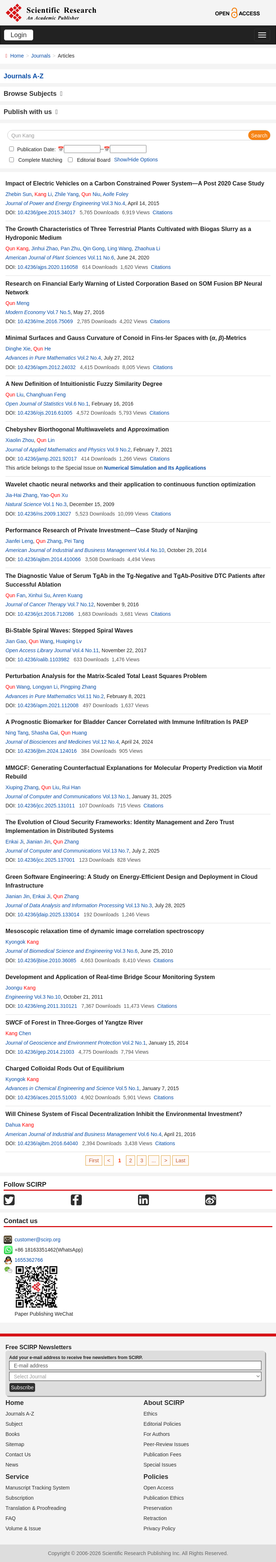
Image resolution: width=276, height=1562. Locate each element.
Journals (40, 56)
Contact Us (18, 1454)
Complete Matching (40, 160)
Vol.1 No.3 (55, 504)
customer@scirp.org (37, 1239)
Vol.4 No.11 (85, 650)
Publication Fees (162, 1454)
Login (19, 35)
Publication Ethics (163, 1498)
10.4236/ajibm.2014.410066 (49, 559)
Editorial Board (94, 160)
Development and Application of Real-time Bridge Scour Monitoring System (110, 977)
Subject (14, 1424)
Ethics (150, 1414)
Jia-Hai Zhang (21, 495)
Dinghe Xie (18, 349)
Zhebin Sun (18, 194)
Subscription (19, 1498)
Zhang (48, 541)
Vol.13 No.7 (116, 851)
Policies (155, 1476)
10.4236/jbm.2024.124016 (47, 751)
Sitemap (14, 1444)
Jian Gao (15, 641)
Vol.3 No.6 (126, 951)
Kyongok (22, 942)
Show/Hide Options (136, 160)
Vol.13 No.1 (116, 796)
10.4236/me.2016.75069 (45, 321)
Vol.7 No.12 (81, 604)
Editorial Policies (162, 1424)
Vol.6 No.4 (150, 1134)
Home (17, 56)
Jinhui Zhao (44, 248)
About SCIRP (163, 1402)
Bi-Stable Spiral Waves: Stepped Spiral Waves (69, 630)
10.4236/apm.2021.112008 (48, 705)
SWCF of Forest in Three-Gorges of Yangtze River (74, 1022)
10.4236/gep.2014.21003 (46, 1052)
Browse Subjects (33, 93)
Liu (14, 395)
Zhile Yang (67, 194)
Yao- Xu (54, 495)
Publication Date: (36, 149)
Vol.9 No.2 (119, 450)
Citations (162, 212)
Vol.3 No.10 (47, 997)
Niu (90, 194)
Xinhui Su (39, 595)
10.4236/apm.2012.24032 (47, 367)
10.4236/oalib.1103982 (43, 659)
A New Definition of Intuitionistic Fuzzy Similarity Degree (83, 384)
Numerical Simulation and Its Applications (155, 468)
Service (17, 1476)
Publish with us (31, 112)
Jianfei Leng (19, 541)
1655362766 (29, 1260)
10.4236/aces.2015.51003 (47, 1097)
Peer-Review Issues (166, 1444)
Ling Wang (119, 248)
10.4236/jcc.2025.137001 (46, 860)
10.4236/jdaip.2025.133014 (49, 914)
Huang (74, 733)
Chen (18, 1033)
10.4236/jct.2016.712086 (46, 614)
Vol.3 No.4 (113, 203)
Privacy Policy (159, 1528)
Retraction (155, 1518)
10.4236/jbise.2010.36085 (47, 960)
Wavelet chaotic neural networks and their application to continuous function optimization (130, 484)
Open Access (158, 1488)
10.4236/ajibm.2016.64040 (48, 1143)
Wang (41, 641)
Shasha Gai (44, 733)
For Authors (156, 1434)
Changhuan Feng (46, 395)
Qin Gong (94, 248)
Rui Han (71, 787)
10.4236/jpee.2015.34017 (47, 212)
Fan (15, 595)
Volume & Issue (23, 1528)
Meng (17, 303)
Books (12, 1434)
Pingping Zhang (78, 687)
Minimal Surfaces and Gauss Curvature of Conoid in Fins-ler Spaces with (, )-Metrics (125, 338)
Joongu (20, 988)
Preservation (157, 1508)
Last (180, 1160)
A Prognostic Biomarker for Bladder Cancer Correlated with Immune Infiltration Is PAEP (126, 722)
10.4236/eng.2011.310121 (47, 1006)
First (94, 1160)
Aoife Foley (115, 194)
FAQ (10, 1518)
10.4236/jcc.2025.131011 (46, 806)
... (154, 1160)
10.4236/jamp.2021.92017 (47, 459)
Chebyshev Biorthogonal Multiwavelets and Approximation (87, 429)
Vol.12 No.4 (105, 742)
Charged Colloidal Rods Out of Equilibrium (64, 1068)
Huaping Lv (69, 641)
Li (43, 194)
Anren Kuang (68, 595)
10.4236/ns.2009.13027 (44, 514)
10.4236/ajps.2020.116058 (48, 267)
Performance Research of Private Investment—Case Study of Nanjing (101, 530)
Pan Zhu (70, 248)
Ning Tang (16, 733)
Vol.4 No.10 (151, 550)
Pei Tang (74, 541)
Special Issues (159, 1465)
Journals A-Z (19, 1414)
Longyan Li (45, 687)
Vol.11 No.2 (90, 696)
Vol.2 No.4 (89, 358)
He (42, 349)
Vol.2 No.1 (134, 1043)
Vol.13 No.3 (139, 905)
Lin (46, 440)
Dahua (19, 1125)
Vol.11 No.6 (101, 258)
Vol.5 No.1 (127, 1088)
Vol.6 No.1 (77, 404)
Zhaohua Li (147, 248)
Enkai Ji (14, 842)
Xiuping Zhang (21, 787)
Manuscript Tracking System (37, 1488)
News (11, 1465)
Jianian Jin (38, 842)
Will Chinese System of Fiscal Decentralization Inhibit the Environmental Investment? (123, 1114)
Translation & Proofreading (35, 1508)
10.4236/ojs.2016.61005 (45, 413)
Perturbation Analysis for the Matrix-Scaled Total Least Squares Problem (106, 676)
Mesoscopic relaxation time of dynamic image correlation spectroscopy (104, 931)
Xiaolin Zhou (19, 440)
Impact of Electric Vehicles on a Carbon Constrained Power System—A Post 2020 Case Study (134, 183)
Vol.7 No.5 (59, 312)
